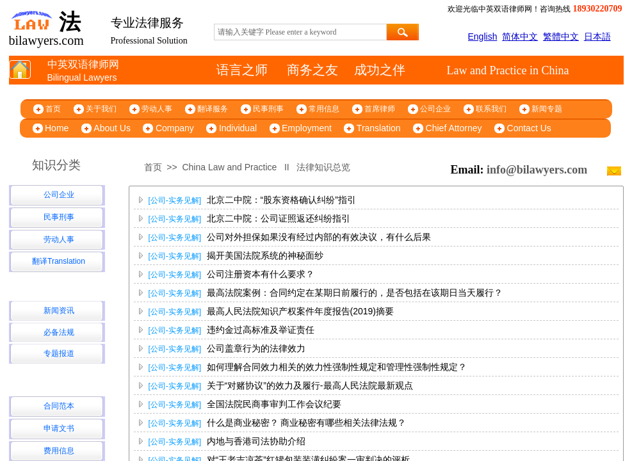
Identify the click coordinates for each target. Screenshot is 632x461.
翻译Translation (58, 261)
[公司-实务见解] (175, 200)
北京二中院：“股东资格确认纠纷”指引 (281, 200)
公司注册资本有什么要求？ (260, 274)
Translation (379, 128)
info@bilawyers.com (537, 169)
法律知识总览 (323, 167)
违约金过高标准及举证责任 (260, 330)
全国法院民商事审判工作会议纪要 (274, 404)
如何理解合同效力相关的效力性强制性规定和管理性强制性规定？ (337, 367)
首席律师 (379, 108)
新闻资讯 (59, 310)
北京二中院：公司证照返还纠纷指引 (278, 218)
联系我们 (491, 108)
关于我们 (101, 108)
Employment (307, 128)
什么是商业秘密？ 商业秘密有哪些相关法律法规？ (307, 422)
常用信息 (324, 108)
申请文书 (59, 428)
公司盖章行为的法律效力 (256, 348)
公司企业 (435, 108)
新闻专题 (546, 108)
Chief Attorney (454, 128)
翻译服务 (212, 108)
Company (175, 128)
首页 (53, 108)
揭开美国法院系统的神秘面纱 (265, 255)
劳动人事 (157, 108)
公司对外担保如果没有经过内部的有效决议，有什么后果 (319, 237)
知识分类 (56, 165)
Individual (238, 128)
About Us (112, 128)
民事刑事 (268, 108)
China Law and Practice (229, 167)
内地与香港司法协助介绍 (256, 441)
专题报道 (59, 353)
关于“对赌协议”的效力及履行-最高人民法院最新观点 (310, 385)
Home (57, 128)
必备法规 (59, 332)
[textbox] (300, 32)
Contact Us (529, 128)
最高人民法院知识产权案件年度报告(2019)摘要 (300, 311)
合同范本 (59, 405)
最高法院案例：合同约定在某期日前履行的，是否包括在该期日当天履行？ (355, 292)
